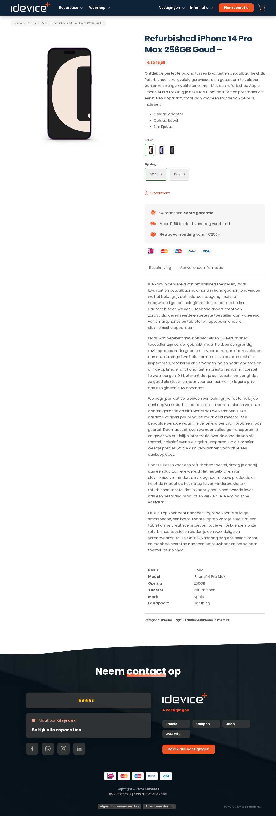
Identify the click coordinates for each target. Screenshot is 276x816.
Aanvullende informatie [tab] (201, 267)
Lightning (201, 603)
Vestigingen (169, 7)
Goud (198, 570)
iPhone (31, 23)
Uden (230, 724)
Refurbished (204, 590)
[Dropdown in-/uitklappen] (81, 8)
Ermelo (171, 724)
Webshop (97, 7)
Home (18, 23)
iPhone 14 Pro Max (209, 576)
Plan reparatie (236, 7)
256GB (199, 583)
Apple (198, 596)
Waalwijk (173, 734)
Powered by (243, 807)
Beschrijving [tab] (160, 267)
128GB (179, 174)
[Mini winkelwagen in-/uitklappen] (261, 7)
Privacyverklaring (160, 806)
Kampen (203, 724)
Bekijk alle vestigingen (189, 749)
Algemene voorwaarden (119, 806)
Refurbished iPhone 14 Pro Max (206, 620)
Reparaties (68, 7)
